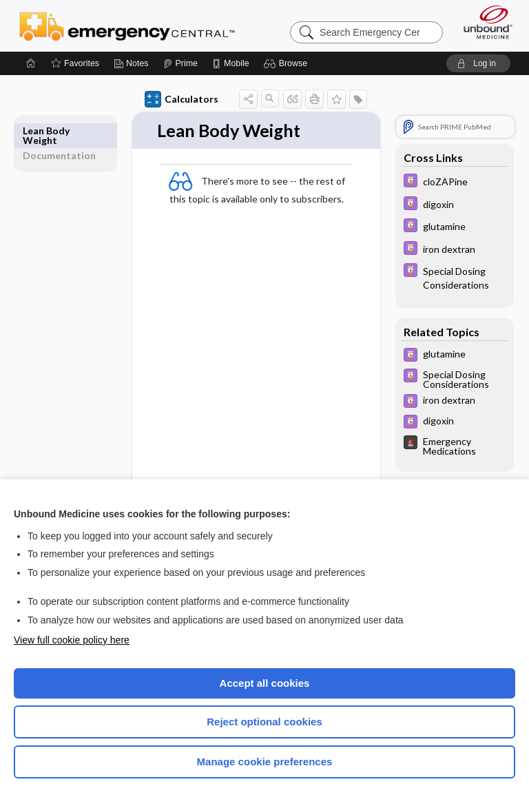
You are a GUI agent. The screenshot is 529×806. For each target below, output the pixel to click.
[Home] (31, 63)
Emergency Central (127, 25)
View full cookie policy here (71, 639)
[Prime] (180, 63)
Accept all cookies (265, 683)
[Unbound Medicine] (483, 22)
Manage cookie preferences (265, 761)
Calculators (181, 99)
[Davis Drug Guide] (454, 182)
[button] (287, 63)
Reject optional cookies (264, 721)
